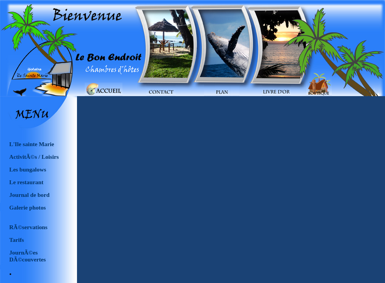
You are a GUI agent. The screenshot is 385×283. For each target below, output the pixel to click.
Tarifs (16, 239)
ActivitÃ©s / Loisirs (34, 156)
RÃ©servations (28, 227)
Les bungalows (27, 169)
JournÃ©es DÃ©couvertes (27, 254)
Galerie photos (27, 207)
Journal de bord (29, 194)
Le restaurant (26, 182)
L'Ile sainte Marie (31, 144)
